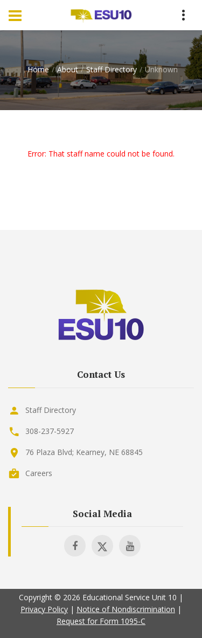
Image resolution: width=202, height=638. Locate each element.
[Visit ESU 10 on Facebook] (75, 545)
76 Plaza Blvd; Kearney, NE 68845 (84, 452)
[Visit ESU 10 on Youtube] (130, 545)
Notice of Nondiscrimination (125, 609)
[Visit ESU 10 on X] (102, 545)
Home (38, 69)
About (67, 69)
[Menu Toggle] (15, 15)
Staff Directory (111, 69)
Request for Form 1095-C (101, 621)
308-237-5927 (49, 431)
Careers (38, 473)
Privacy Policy (44, 609)
